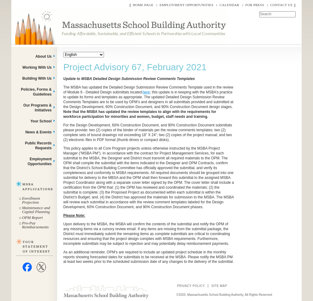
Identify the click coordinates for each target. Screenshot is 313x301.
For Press (254, 5)
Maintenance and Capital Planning (36, 210)
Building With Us (37, 78)
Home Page (143, 5)
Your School (41, 121)
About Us (43, 56)
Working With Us (37, 67)
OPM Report (32, 217)
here (146, 92)
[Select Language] (83, 54)
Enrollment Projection (31, 200)
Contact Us (281, 5)
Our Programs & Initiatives (37, 107)
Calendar (229, 5)
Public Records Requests (38, 145)
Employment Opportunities (186, 5)
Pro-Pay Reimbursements (35, 225)
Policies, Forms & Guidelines (36, 91)
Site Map (219, 286)
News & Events (38, 132)
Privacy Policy (191, 286)
